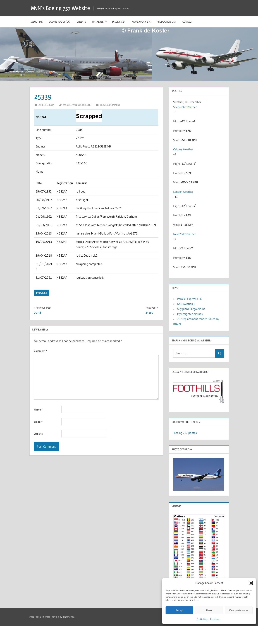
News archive (142, 21)
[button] (251, 583)
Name (38, 409)
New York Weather (184, 234)
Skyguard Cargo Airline (191, 309)
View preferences (238, 610)
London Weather (183, 191)
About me (36, 21)
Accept (179, 610)
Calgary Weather (183, 149)
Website (38, 433)
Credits (81, 21)
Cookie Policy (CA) (59, 21)
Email (38, 421)
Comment (40, 351)
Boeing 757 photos (185, 433)
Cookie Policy (202, 619)
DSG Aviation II (186, 304)
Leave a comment (110, 105)
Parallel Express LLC (189, 299)
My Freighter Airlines (190, 314)
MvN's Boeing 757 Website (61, 7)
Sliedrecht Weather (185, 107)
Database (99, 21)
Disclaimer (215, 619)
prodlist (41, 292)
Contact (187, 21)
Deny (209, 610)
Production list (166, 21)
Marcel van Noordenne (77, 105)
